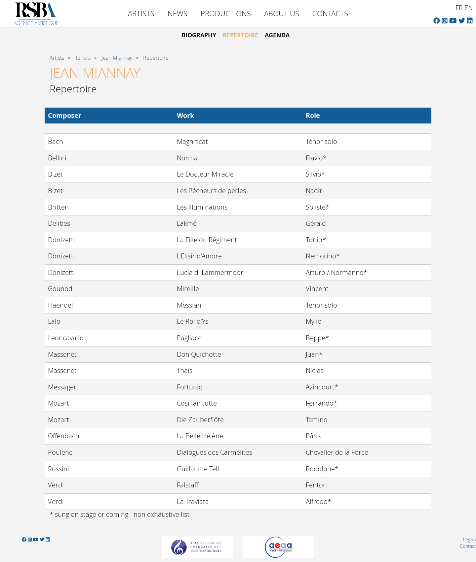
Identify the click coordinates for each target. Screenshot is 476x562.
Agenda (277, 35)
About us (281, 13)
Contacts (330, 13)
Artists (141, 13)
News (177, 13)
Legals (469, 539)
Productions (226, 13)
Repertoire (240, 35)
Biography (198, 35)
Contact (468, 546)
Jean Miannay (116, 57)
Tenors (83, 57)
